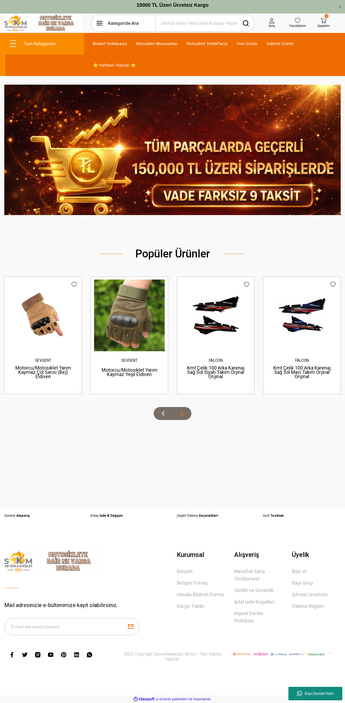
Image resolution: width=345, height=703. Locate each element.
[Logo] (43, 23)
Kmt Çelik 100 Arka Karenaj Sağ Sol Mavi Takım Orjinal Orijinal (302, 372)
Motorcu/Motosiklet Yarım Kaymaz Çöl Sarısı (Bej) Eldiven (43, 372)
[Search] (204, 23)
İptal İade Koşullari (254, 602)
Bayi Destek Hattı (315, 694)
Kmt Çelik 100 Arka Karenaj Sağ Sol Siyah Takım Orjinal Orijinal (215, 372)
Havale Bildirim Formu (200, 594)
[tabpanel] (172, 150)
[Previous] (163, 413)
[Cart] (323, 23)
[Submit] (130, 626)
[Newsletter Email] (71, 626)
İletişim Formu (192, 583)
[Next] (181, 413)
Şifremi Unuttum (309, 594)
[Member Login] (271, 23)
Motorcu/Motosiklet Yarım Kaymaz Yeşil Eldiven (129, 372)
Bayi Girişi (302, 583)
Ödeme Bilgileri (308, 606)
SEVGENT (43, 360)
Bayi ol (299, 571)
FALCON (216, 360)
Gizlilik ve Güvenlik (254, 590)
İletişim (184, 571)
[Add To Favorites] (74, 284)
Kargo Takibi (190, 606)
